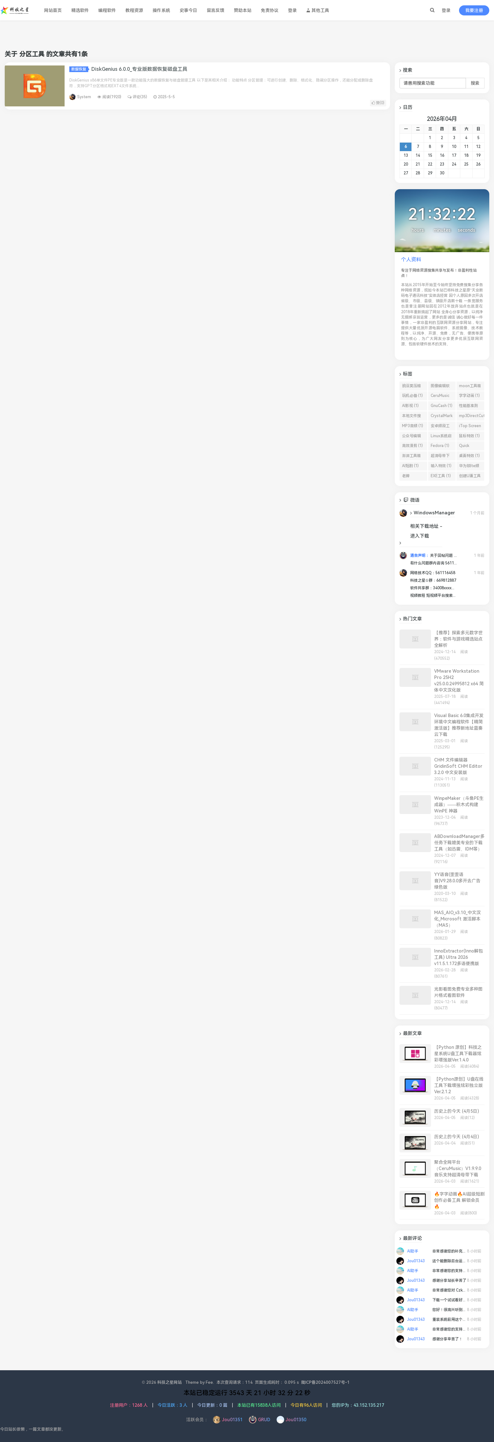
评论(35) (137, 97)
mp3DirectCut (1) (471, 417)
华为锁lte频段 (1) (469, 467)
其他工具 (317, 10)
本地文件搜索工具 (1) (411, 417)
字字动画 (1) (469, 395)
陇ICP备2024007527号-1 (325, 1382)
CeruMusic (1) (440, 396)
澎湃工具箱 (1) (411, 457)
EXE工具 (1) (441, 476)
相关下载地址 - (426, 526)
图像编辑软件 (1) (440, 387)
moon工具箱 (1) (470, 387)
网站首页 (53, 10)
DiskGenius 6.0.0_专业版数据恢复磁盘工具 (139, 69)
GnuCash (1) (441, 406)
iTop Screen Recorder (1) (470, 427)
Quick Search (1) (468, 447)
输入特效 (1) (441, 466)
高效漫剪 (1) (412, 446)
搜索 (475, 83)
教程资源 (134, 10)
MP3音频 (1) (412, 426)
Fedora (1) (440, 446)
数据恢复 (79, 69)
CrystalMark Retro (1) (441, 417)
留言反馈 (215, 10)
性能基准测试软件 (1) (468, 407)
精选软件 (80, 10)
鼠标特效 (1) (469, 436)
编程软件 (107, 10)
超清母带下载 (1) (440, 457)
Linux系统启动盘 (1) (441, 437)
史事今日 (188, 10)
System (84, 97)
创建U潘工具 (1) (470, 477)
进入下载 (419, 536)
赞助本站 (242, 10)
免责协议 (270, 10)
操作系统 (161, 10)
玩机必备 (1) (412, 395)
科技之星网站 (169, 1382)
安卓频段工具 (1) (440, 427)
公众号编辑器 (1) (411, 437)
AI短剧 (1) (410, 466)
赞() (378, 103)
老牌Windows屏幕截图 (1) (412, 477)
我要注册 (474, 10)
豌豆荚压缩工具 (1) (411, 387)
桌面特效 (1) (469, 456)
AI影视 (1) (410, 406)
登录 (446, 10)
